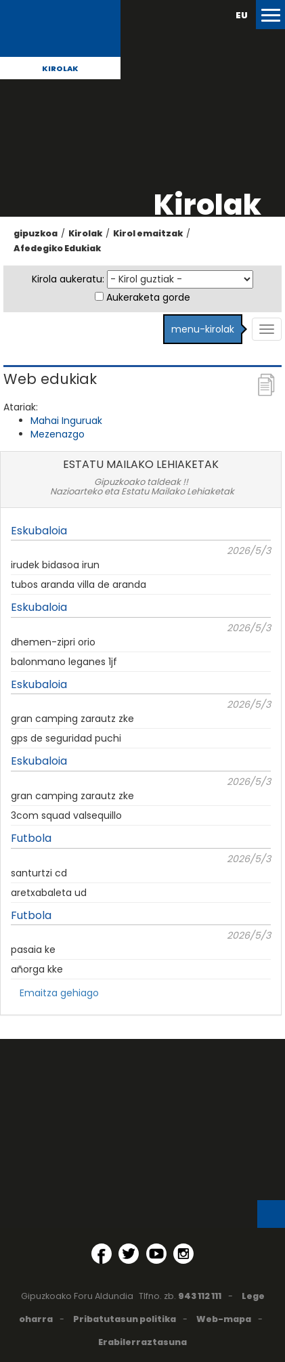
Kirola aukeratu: (68, 279)
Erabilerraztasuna (142, 1342)
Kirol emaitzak (148, 233)
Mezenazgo (57, 434)
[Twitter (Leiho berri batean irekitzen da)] (128, 1253)
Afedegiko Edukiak (57, 248)
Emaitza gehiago (59, 993)
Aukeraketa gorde (148, 297)
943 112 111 (199, 1296)
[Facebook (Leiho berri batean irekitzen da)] (101, 1253)
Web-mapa (223, 1319)
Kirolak (60, 68)
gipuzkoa (36, 233)
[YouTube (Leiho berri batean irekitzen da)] (156, 1253)
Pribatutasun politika (124, 1319)
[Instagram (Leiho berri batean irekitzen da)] (183, 1253)
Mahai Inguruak (66, 420)
